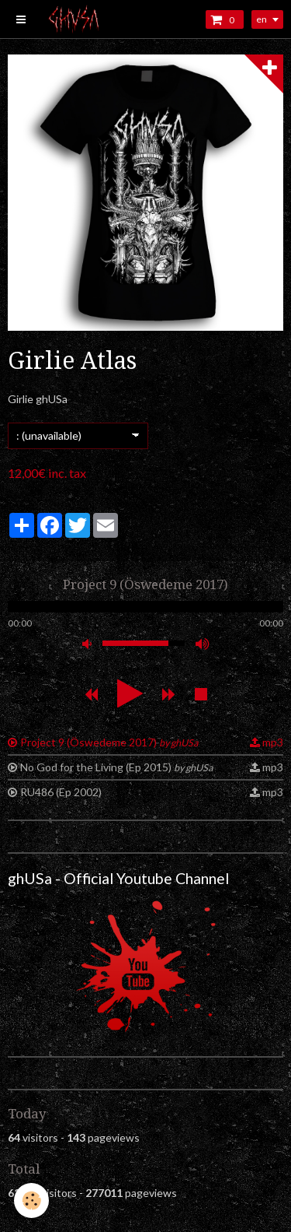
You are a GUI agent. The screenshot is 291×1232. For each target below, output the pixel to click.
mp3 (272, 742)
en (261, 19)
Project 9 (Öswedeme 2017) (109, 742)
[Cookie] (31, 1200)
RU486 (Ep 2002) (61, 792)
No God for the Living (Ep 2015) (116, 767)
